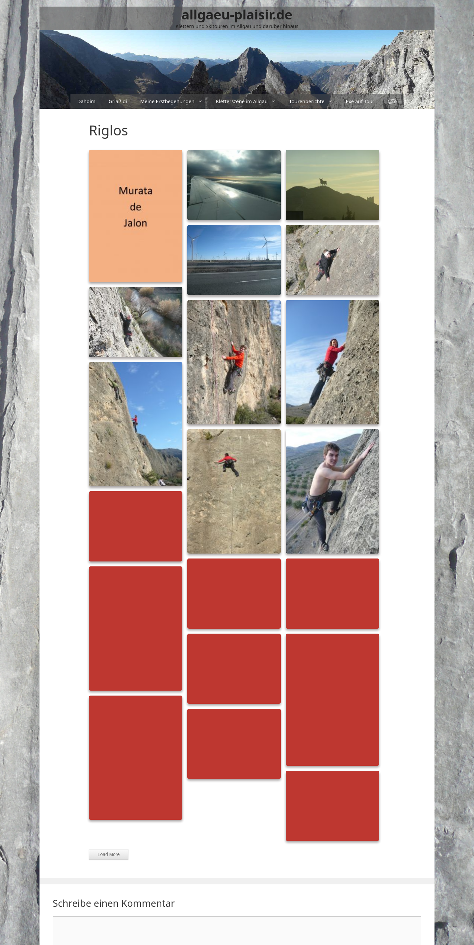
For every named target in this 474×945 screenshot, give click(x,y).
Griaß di (118, 101)
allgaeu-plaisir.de (237, 14)
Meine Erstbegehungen (174, 101)
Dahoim (86, 101)
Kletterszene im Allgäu (249, 101)
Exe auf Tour (360, 101)
